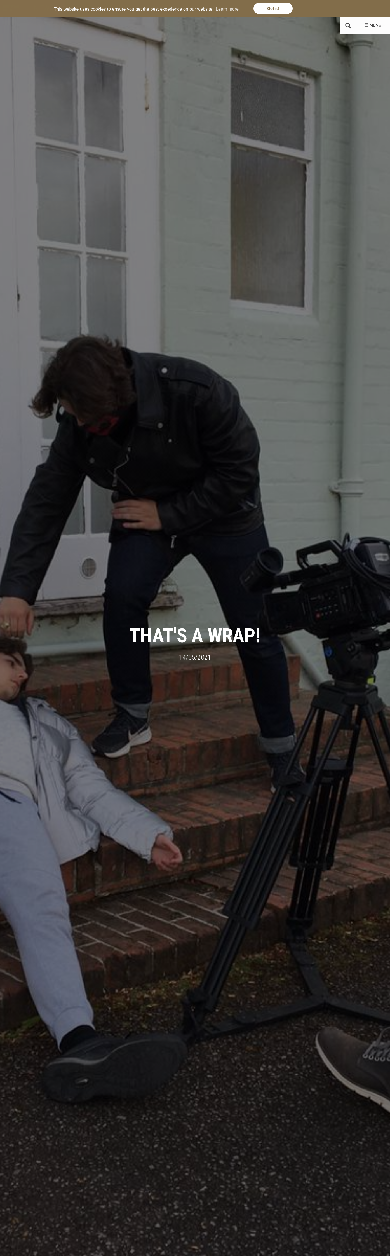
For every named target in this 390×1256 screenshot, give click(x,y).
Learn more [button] (227, 9)
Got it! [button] (273, 8)
